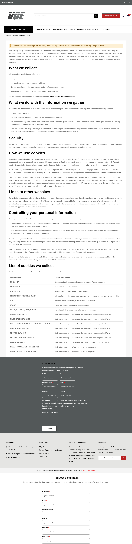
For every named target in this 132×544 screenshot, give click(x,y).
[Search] (96, 16)
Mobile (62, 382)
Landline (45, 391)
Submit (49, 429)
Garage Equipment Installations (84, 29)
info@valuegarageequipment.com (21, 454)
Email (62, 374)
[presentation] (58, 418)
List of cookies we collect (59, 97)
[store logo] (10, 16)
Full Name (46, 374)
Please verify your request (50, 412)
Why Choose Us (60, 29)
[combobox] (66, 16)
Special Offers (43, 29)
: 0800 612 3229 (9, 3)
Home (8, 35)
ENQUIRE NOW (111, 16)
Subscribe (123, 458)
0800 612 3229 (14, 457)
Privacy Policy (47, 409)
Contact (106, 29)
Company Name (47, 382)
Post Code (46, 537)
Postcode (63, 391)
